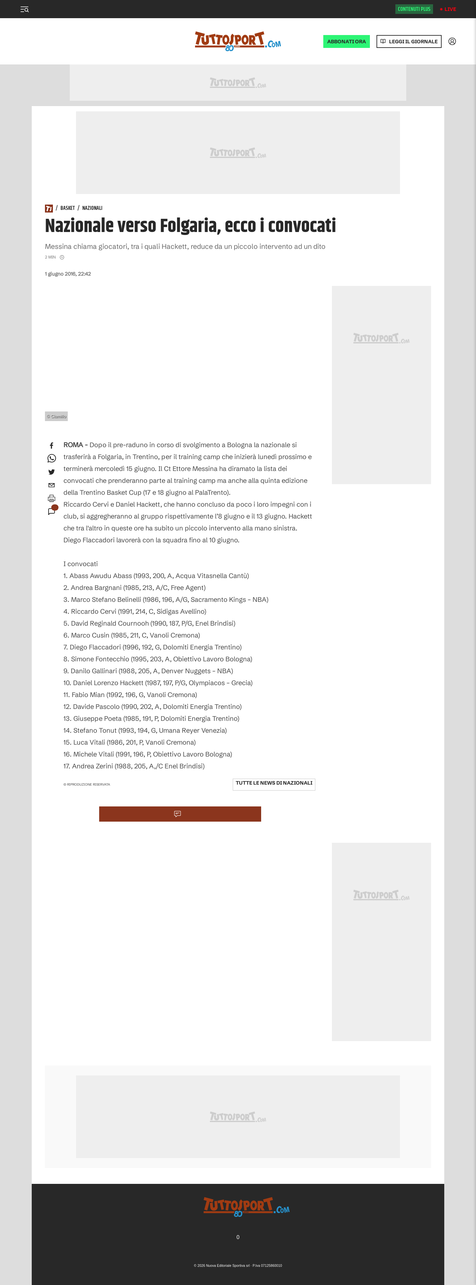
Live (450, 9)
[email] (51, 485)
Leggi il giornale (413, 41)
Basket (67, 209)
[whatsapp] (51, 458)
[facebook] (51, 445)
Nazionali (92, 209)
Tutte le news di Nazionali (274, 783)
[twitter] (51, 472)
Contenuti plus (414, 9)
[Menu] (24, 9)
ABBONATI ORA (346, 41)
